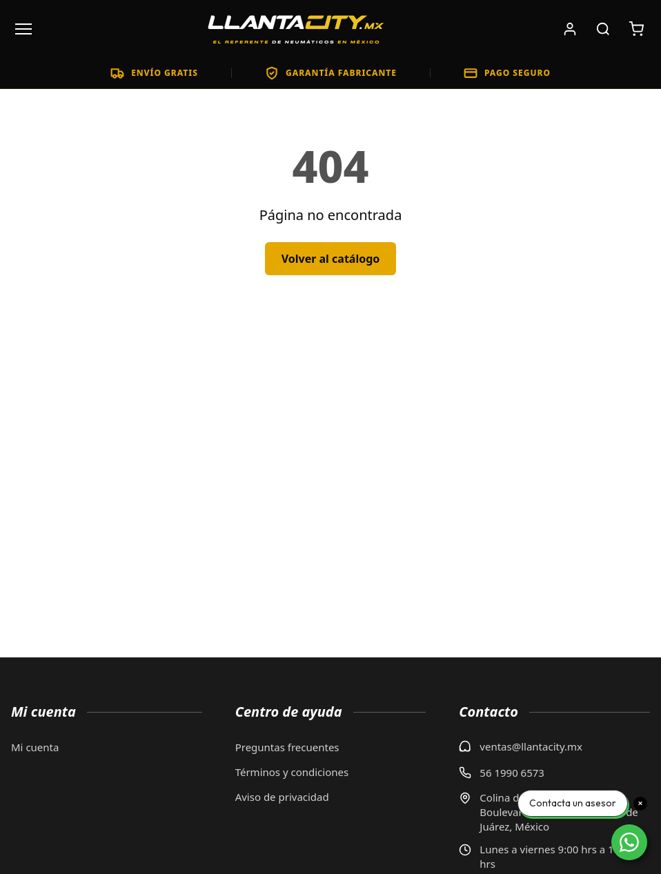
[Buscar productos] (603, 29)
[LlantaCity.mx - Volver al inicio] (296, 29)
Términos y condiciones (292, 772)
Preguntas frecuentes (287, 747)
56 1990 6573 (512, 772)
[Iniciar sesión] (570, 29)
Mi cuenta (35, 747)
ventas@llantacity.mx (531, 746)
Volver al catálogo (331, 258)
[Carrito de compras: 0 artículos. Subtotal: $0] (636, 29)
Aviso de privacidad (282, 797)
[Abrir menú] (23, 29)
